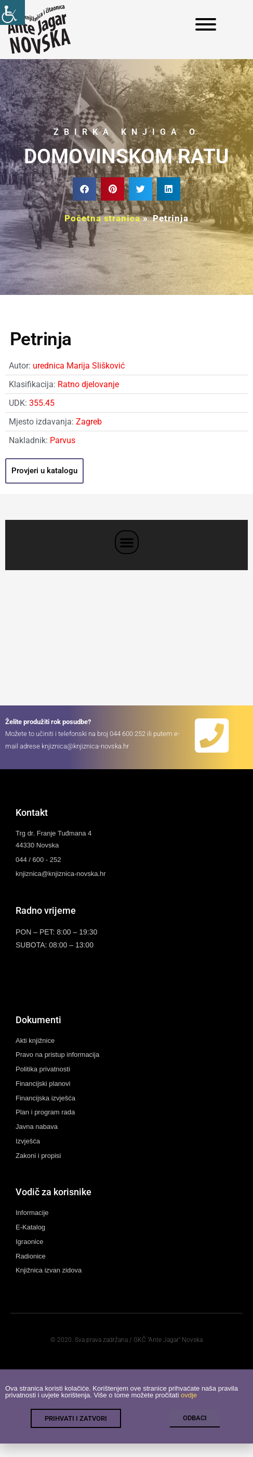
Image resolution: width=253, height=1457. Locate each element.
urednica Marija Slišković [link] (79, 366)
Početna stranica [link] (102, 218)
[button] (84, 189)
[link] (12, 12)
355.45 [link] (42, 403)
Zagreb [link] (89, 422)
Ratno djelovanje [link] (88, 384)
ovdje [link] (189, 1397)
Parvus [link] (62, 440)
